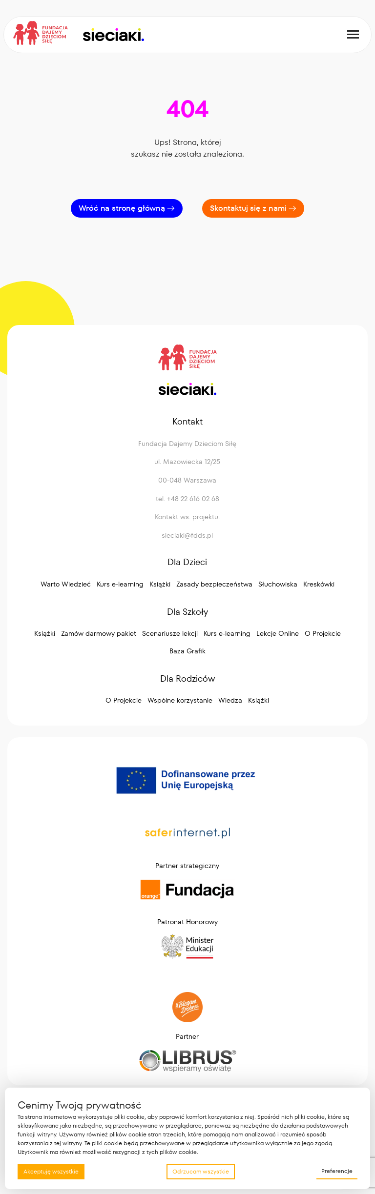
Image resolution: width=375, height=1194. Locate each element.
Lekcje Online (277, 633)
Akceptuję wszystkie (51, 1171)
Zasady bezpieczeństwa (214, 584)
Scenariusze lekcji (170, 633)
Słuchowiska (277, 584)
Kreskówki (318, 584)
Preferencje (337, 1171)
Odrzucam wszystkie (200, 1171)
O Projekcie (323, 633)
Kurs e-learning (120, 584)
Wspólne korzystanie (179, 700)
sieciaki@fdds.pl (187, 535)
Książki (159, 584)
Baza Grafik (187, 651)
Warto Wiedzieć (66, 584)
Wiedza (230, 700)
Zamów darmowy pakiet (98, 633)
